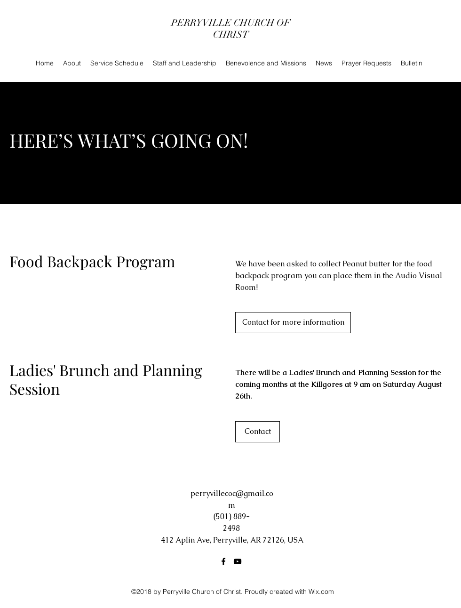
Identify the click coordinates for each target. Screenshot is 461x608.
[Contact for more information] (293, 322)
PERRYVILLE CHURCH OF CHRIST (230, 28)
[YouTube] (237, 561)
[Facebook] (223, 561)
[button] (257, 431)
